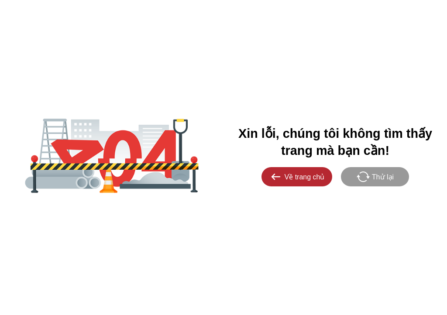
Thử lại (375, 176)
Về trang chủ (297, 176)
